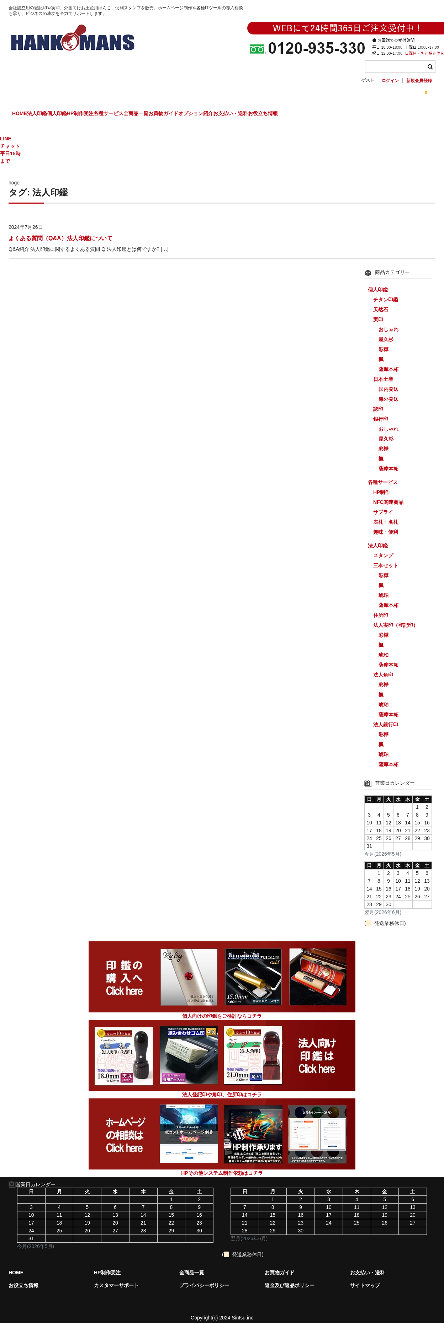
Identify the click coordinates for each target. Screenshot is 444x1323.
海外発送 (388, 393)
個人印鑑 (90, 114)
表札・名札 (385, 516)
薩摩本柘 (388, 363)
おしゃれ (388, 323)
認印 (378, 403)
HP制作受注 (128, 114)
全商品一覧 (212, 114)
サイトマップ (365, 1279)
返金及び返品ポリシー (289, 1279)
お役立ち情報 (398, 114)
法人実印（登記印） (395, 619)
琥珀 (383, 589)
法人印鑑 (55, 114)
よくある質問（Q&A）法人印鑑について (60, 232)
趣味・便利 (385, 526)
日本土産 (383, 373)
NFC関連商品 (388, 496)
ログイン (390, 80)
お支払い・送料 (351, 114)
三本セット (385, 559)
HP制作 (381, 486)
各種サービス (171, 114)
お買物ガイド (255, 114)
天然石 (380, 303)
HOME (23, 114)
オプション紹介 (301, 114)
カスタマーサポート (116, 1279)
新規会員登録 (419, 80)
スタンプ (383, 549)
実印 (378, 313)
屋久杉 (386, 333)
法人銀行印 (385, 718)
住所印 (380, 609)
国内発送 (388, 383)
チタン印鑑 (385, 293)
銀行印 (380, 413)
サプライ (383, 506)
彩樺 (383, 343)
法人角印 (383, 669)
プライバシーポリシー (204, 1279)
